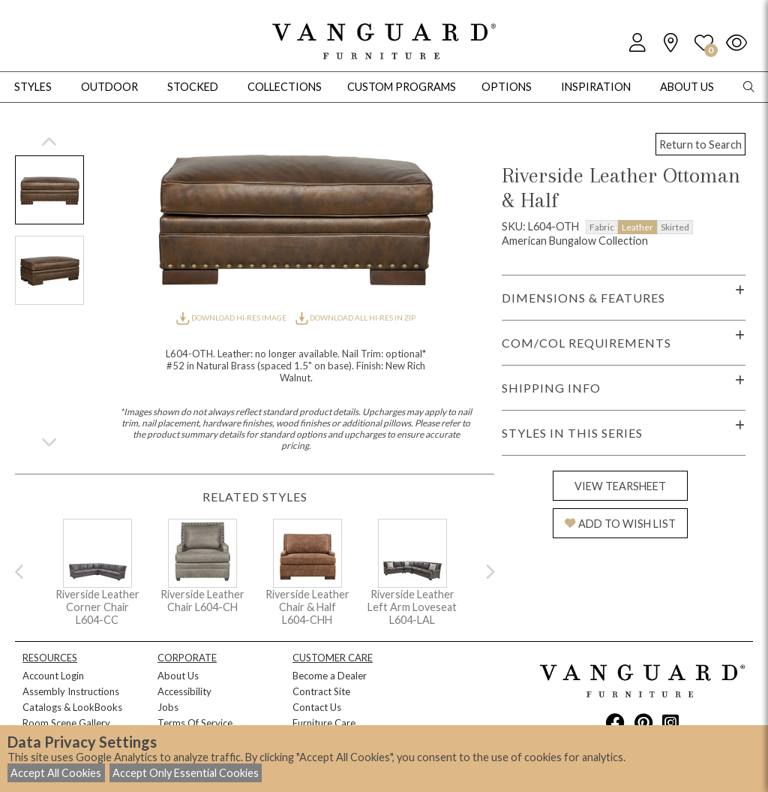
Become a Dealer (329, 676)
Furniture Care (324, 723)
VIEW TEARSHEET (620, 486)
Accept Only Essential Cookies (185, 772)
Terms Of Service (195, 723)
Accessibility (185, 691)
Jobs (168, 707)
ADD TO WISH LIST (620, 523)
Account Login (53, 676)
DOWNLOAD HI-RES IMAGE (231, 317)
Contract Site (321, 691)
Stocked (192, 86)
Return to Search (700, 144)
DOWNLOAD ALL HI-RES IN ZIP (356, 317)
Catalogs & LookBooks (72, 707)
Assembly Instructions (70, 691)
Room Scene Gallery (66, 723)
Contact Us (316, 707)
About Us (178, 676)
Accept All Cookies (55, 772)
